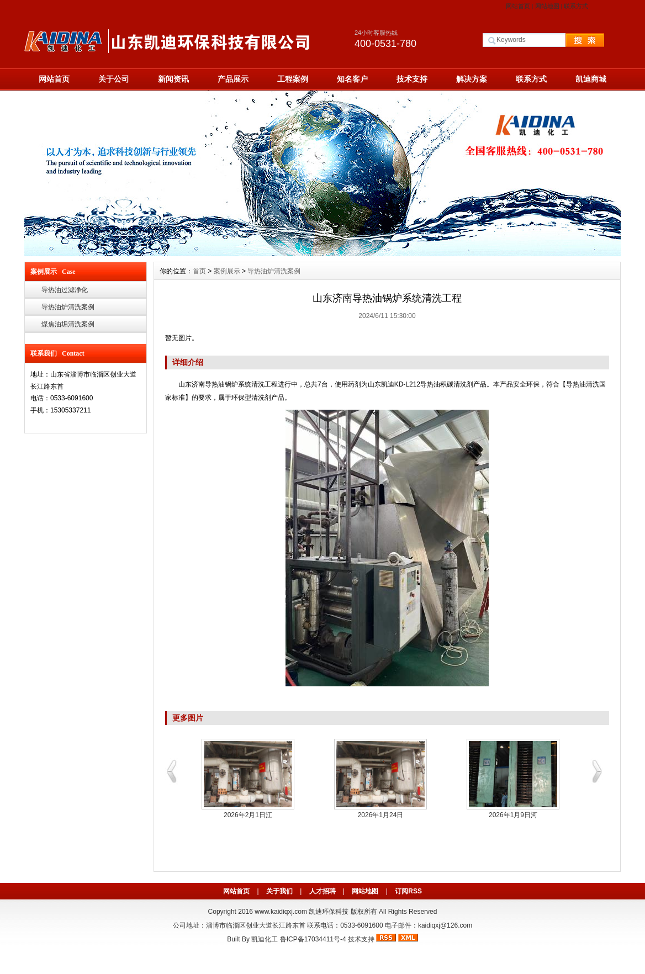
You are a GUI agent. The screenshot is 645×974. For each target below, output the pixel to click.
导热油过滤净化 (64, 290)
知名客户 (352, 79)
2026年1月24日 (381, 815)
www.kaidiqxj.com (281, 911)
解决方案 (471, 79)
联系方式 (576, 6)
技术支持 (411, 79)
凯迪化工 (264, 939)
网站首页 (518, 6)
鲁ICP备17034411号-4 (313, 939)
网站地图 (547, 6)
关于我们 (279, 891)
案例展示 (227, 271)
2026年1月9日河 (513, 815)
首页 (199, 271)
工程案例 (292, 79)
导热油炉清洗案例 (67, 307)
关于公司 (113, 79)
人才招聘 (322, 891)
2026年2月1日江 (248, 815)
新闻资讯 (173, 79)
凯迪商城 (590, 79)
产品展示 (233, 79)
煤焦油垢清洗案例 (67, 324)
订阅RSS (408, 891)
